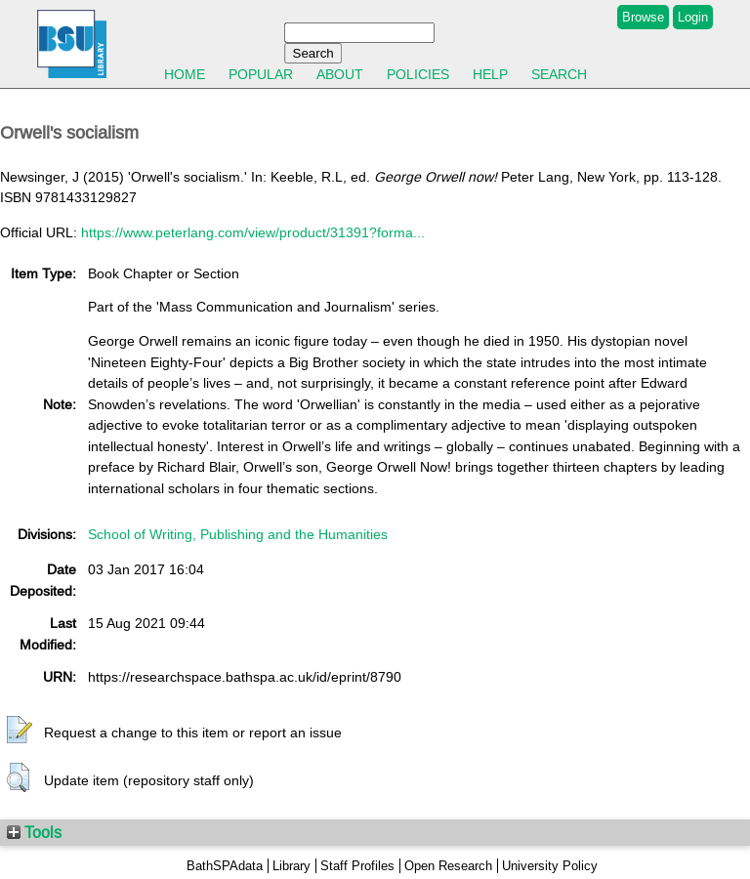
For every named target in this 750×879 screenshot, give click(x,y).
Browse (643, 17)
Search (559, 74)
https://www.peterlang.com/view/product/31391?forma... (253, 232)
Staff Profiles (357, 865)
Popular (261, 74)
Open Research (448, 865)
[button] (19, 730)
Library (291, 865)
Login (693, 17)
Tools (34, 832)
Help (490, 74)
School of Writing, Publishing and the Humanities (238, 534)
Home (184, 74)
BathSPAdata (225, 865)
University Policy (550, 865)
